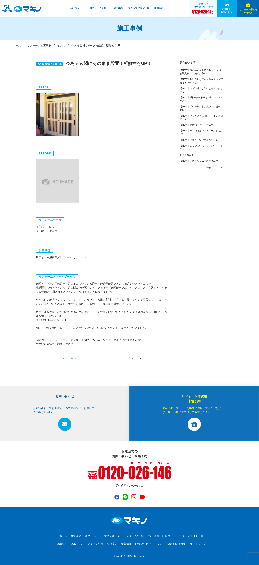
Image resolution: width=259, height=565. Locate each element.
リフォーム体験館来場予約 (248, 11)
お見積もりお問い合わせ (227, 11)
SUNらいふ (77, 543)
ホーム (63, 536)
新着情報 (126, 543)
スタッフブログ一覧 (138, 8)
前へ (73, 358)
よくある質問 (96, 543)
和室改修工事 (187, 154)
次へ (130, 358)
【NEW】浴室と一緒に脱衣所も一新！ (200, 140)
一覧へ (209, 167)
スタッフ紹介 (93, 536)
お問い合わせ (143, 543)
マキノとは (75, 8)
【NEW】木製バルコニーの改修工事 (199, 160)
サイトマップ (198, 543)
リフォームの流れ (99, 8)
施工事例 (118, 8)
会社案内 (112, 543)
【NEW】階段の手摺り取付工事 (196, 124)
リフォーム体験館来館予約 (170, 543)
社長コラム (169, 536)
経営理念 (76, 536)
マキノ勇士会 (112, 536)
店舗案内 (158, 8)
